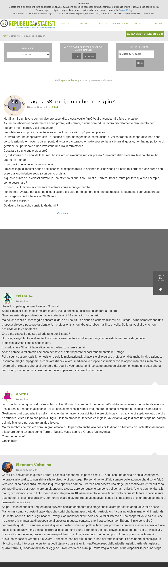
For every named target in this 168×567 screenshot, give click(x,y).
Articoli (65, 24)
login (62, 80)
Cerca (140, 63)
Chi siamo (158, 24)
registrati (72, 80)
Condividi (62, 213)
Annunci (102, 24)
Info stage (140, 24)
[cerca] (136, 54)
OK (26, 13)
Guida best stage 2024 (145, 33)
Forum (83, 24)
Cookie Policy (125, 10)
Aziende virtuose (121, 24)
